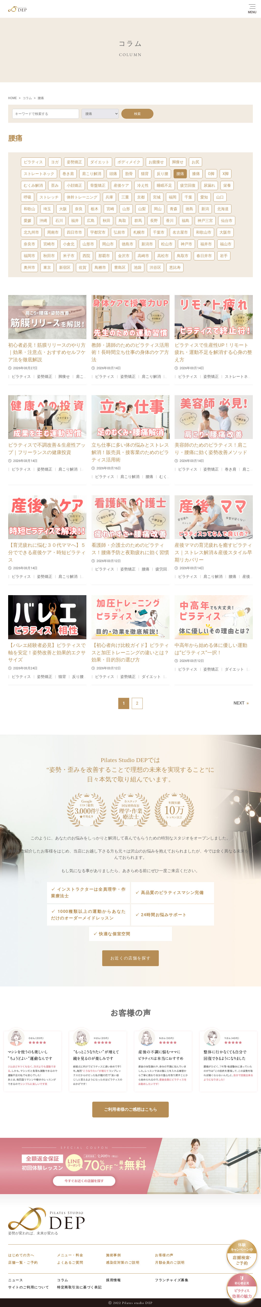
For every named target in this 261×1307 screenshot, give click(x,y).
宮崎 (110, 209)
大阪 (63, 209)
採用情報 (113, 1279)
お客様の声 (164, 1254)
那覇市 (104, 256)
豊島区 (120, 267)
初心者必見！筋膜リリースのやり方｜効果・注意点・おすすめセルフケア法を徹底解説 (47, 352)
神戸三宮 (205, 220)
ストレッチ (49, 197)
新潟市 (147, 244)
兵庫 (109, 197)
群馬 (138, 220)
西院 (86, 256)
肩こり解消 (91, 173)
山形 (126, 209)
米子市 (68, 256)
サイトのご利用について (28, 1287)
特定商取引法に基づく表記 (79, 1287)
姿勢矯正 (74, 162)
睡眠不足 (164, 185)
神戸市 (186, 244)
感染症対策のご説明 (122, 1262)
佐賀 (82, 267)
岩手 (224, 256)
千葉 (188, 197)
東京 (47, 267)
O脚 (211, 173)
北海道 (223, 209)
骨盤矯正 (98, 185)
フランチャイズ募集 (171, 1279)
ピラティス (33, 162)
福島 (185, 220)
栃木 (94, 209)
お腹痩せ (156, 162)
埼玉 (47, 209)
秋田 (106, 220)
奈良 (79, 209)
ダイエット (99, 162)
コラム (62, 1279)
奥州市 (29, 267)
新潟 (205, 209)
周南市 (53, 232)
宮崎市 (49, 244)
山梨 (142, 209)
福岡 (172, 197)
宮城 (157, 197)
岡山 (158, 209)
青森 (173, 209)
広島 (91, 220)
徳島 (189, 209)
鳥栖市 (100, 267)
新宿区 (65, 267)
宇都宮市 (98, 232)
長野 (154, 220)
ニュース (15, 1279)
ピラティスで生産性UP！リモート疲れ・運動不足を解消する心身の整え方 (213, 352)
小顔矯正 (74, 185)
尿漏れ (209, 185)
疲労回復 (187, 185)
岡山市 (108, 244)
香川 (170, 220)
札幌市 (139, 232)
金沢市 (123, 256)
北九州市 (31, 232)
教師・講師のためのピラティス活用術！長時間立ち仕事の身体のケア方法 (130, 352)
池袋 (137, 267)
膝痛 (196, 173)
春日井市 (204, 256)
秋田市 (49, 256)
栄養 (227, 185)
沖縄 (43, 220)
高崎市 (143, 256)
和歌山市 (203, 232)
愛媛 (27, 220)
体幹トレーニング (82, 197)
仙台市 (226, 220)
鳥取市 (182, 256)
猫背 (145, 173)
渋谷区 (155, 267)
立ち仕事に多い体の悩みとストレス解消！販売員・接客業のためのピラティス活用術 (130, 452)
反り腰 (162, 173)
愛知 (204, 197)
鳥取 (122, 220)
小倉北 (68, 244)
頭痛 (113, 173)
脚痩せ (178, 162)
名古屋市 (180, 232)
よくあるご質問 (70, 1262)
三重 (125, 197)
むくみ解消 (33, 185)
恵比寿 (175, 267)
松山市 (167, 244)
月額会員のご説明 (170, 1262)
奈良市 (29, 244)
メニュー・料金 (70, 1254)
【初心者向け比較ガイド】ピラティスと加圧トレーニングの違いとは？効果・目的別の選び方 (130, 652)
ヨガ (55, 162)
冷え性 (143, 185)
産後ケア (121, 185)
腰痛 (180, 173)
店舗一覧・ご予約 (23, 1262)
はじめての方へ (21, 1254)
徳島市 (127, 244)
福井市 (206, 244)
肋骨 (129, 173)
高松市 (163, 256)
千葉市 (158, 232)
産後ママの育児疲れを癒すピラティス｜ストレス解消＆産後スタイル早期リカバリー (213, 552)
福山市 (225, 244)
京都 (141, 197)
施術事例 (113, 1254)
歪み (55, 185)
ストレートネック (39, 173)
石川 (59, 220)
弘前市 (119, 232)
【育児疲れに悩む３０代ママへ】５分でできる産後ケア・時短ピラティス (47, 552)
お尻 (195, 162)
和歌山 (29, 209)
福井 (75, 220)
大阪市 (225, 232)
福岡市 (29, 256)
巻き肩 (68, 173)
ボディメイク (129, 162)
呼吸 (27, 197)
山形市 (88, 244)
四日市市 (74, 232)
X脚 (226, 173)
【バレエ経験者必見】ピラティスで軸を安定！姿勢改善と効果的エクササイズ (47, 652)
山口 (220, 197)
